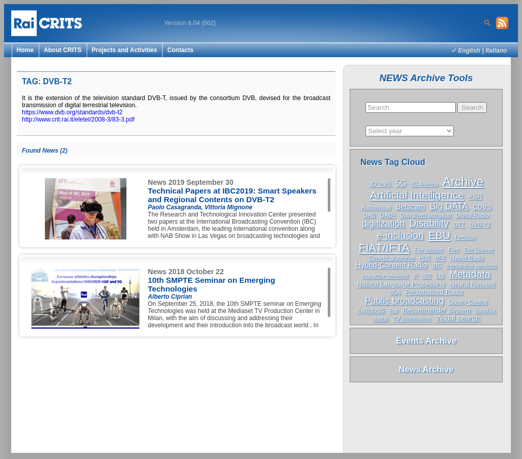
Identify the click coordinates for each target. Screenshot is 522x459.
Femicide (465, 237)
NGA (395, 292)
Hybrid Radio (467, 258)
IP (415, 276)
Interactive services (472, 265)
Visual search (457, 318)
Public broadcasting (404, 301)
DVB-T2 (479, 225)
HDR (424, 258)
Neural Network (472, 284)
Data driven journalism (425, 215)
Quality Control (468, 302)
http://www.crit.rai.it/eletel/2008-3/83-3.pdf (78, 119)
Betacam (410, 207)
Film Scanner (479, 250)
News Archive (426, 369)
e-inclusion (400, 235)
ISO (426, 276)
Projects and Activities (124, 50)
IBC (436, 265)
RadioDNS (371, 310)
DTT (458, 225)
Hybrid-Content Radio (391, 265)
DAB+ (388, 215)
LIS (440, 276)
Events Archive (426, 340)
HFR (440, 258)
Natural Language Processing (401, 284)
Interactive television (385, 276)
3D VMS (380, 184)
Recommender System (437, 310)
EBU (439, 235)
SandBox (485, 310)
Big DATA (449, 206)
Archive (462, 181)
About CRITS (63, 50)
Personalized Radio (434, 292)
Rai (393, 310)
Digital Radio (472, 215)
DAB (369, 215)
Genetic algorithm (392, 258)
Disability (429, 223)
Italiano (496, 50)
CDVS (482, 207)
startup (380, 319)
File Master (428, 250)
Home (25, 50)
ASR (475, 196)
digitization (383, 224)
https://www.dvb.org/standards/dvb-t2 (72, 112)
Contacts (180, 50)
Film (453, 250)
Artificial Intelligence (417, 195)
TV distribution (412, 319)
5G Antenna (424, 184)
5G (401, 182)
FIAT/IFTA (383, 247)
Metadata (469, 274)
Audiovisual (376, 207)
